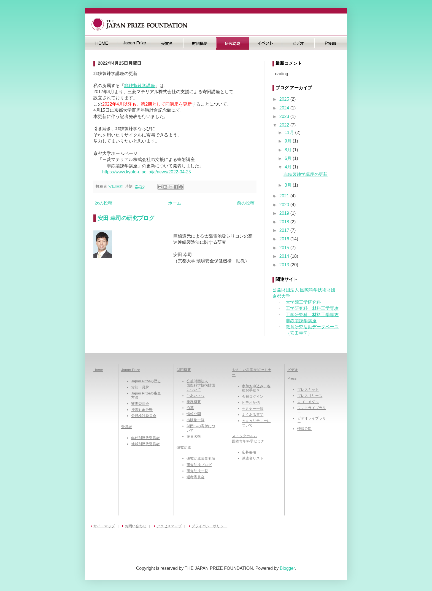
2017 (284, 230)
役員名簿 (194, 436)
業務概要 (194, 402)
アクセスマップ (169, 526)
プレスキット (308, 390)
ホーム (174, 203)
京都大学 (281, 296)
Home (98, 370)
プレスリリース (309, 396)
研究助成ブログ (199, 465)
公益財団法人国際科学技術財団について (201, 385)
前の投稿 (246, 203)
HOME (101, 43)
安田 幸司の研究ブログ (126, 218)
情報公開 (194, 414)
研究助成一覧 (197, 471)
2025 (284, 99)
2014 (284, 256)
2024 (284, 108)
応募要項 (249, 452)
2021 (284, 196)
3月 (289, 185)
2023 (284, 116)
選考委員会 (195, 477)
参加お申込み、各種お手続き (256, 388)
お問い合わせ (135, 526)
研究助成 (232, 43)
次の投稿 (103, 203)
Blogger (287, 568)
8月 (289, 149)
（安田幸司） (299, 333)
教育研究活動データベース (312, 326)
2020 (284, 204)
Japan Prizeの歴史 (146, 381)
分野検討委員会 (143, 416)
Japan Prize (130, 370)
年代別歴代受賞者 (145, 438)
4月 (289, 167)
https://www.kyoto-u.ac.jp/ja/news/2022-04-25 (146, 172)
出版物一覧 (195, 420)
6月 (289, 158)
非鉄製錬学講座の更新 (306, 174)
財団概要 (199, 43)
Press (331, 43)
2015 (284, 247)
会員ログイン (252, 396)
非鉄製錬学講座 (139, 85)
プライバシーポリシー (209, 526)
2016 (284, 239)
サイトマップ (104, 526)
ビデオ (298, 43)
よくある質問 (252, 415)
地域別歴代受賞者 (145, 444)
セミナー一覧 (252, 409)
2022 (284, 125)
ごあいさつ (195, 396)
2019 (284, 213)
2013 (284, 264)
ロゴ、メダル (308, 402)
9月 (289, 141)
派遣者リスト (252, 458)
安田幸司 (116, 186)
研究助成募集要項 (201, 458)
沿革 (190, 408)
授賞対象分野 (142, 410)
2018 (284, 221)
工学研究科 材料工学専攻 (312, 308)
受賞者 (167, 43)
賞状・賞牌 (140, 387)
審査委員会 (140, 404)
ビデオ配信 (251, 403)
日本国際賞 (134, 43)
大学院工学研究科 (303, 302)
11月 (290, 132)
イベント (265, 43)
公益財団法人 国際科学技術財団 (303, 290)
